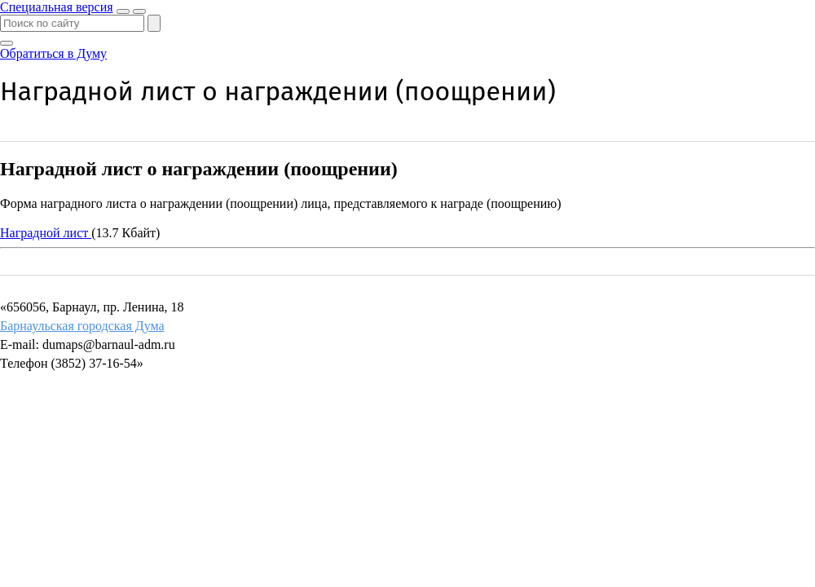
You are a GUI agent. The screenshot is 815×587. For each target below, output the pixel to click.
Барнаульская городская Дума (82, 326)
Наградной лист (45, 233)
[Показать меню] (139, 11)
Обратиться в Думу (53, 53)
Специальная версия (56, 7)
